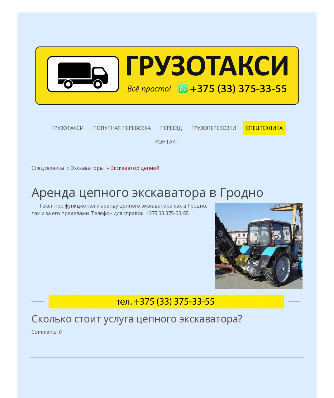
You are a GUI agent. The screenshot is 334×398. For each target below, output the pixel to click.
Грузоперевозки (213, 128)
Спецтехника (264, 128)
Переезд (171, 128)
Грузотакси (67, 128)
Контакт (167, 141)
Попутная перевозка (122, 128)
